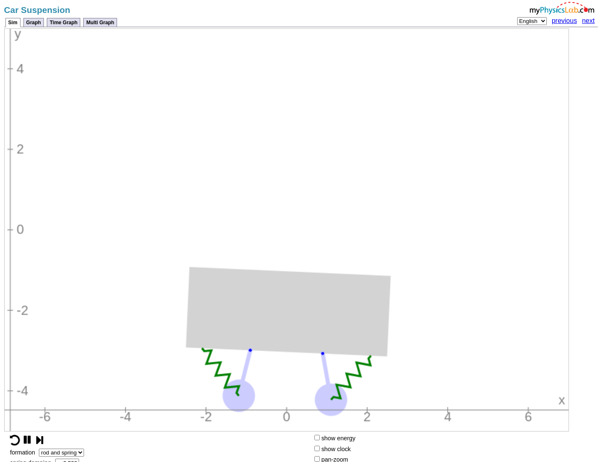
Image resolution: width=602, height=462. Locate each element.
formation (47, 453)
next (588, 20)
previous (564, 20)
